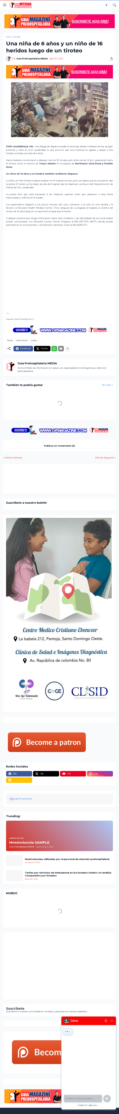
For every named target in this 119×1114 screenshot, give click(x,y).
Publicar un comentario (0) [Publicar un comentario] (59, 445)
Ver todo (106, 385)
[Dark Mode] (107, 5)
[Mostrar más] (67, 348)
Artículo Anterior (13, 457)
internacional (22, 340)
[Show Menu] (4, 5)
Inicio (9, 37)
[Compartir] (110, 58)
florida (17, 37)
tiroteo (34, 340)
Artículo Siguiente (104, 457)
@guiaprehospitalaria (21, 798)
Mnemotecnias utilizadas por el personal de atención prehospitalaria (67, 859)
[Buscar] (114, 5)
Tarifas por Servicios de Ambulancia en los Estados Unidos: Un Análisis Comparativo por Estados (68, 874)
